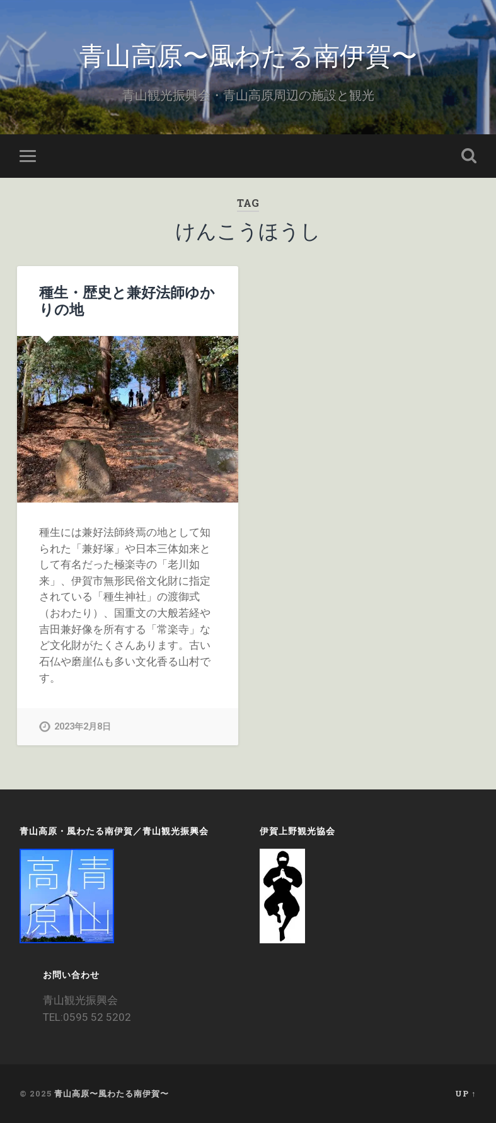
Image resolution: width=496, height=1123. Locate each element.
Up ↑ (465, 1093)
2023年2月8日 (82, 726)
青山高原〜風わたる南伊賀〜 (248, 54)
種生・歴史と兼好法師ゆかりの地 (127, 300)
